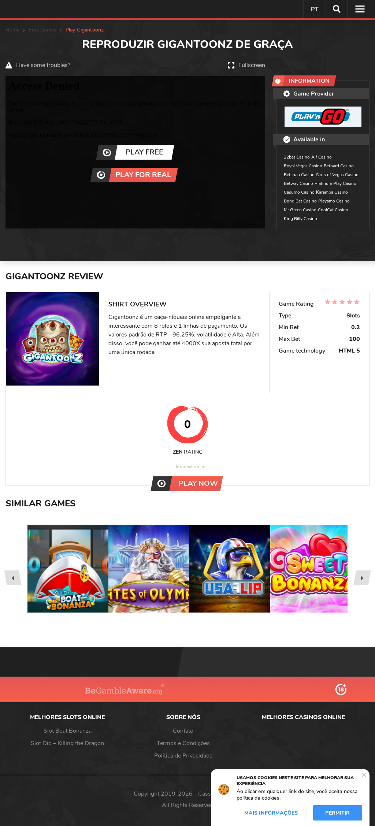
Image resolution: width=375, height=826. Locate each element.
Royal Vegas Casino (303, 166)
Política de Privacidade (183, 756)
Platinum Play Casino (335, 183)
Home (12, 29)
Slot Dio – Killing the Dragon (67, 743)
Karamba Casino (332, 192)
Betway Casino (298, 183)
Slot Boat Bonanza (68, 731)
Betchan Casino (299, 174)
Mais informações (271, 813)
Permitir (337, 813)
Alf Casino (321, 157)
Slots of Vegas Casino (337, 174)
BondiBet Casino (300, 201)
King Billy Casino (300, 218)
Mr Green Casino (300, 210)
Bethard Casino (339, 166)
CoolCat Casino (333, 210)
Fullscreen (251, 65)
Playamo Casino (334, 201)
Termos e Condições (183, 743)
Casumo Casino (299, 192)
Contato (183, 731)
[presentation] (12, 577)
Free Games (42, 29)
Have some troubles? (43, 65)
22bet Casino (297, 157)
